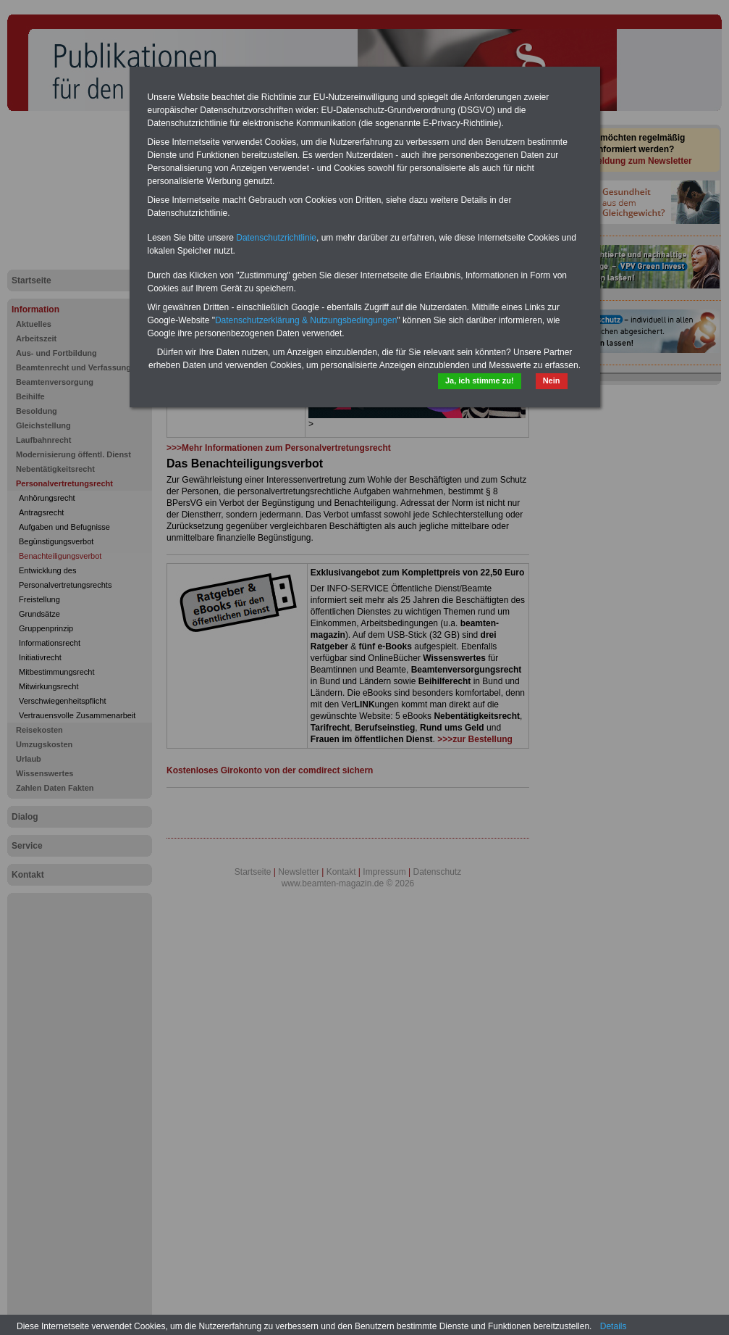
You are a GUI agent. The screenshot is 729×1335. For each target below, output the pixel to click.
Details (613, 1326)
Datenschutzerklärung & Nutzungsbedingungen (306, 320)
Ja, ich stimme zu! (479, 380)
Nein (551, 380)
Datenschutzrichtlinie (276, 238)
